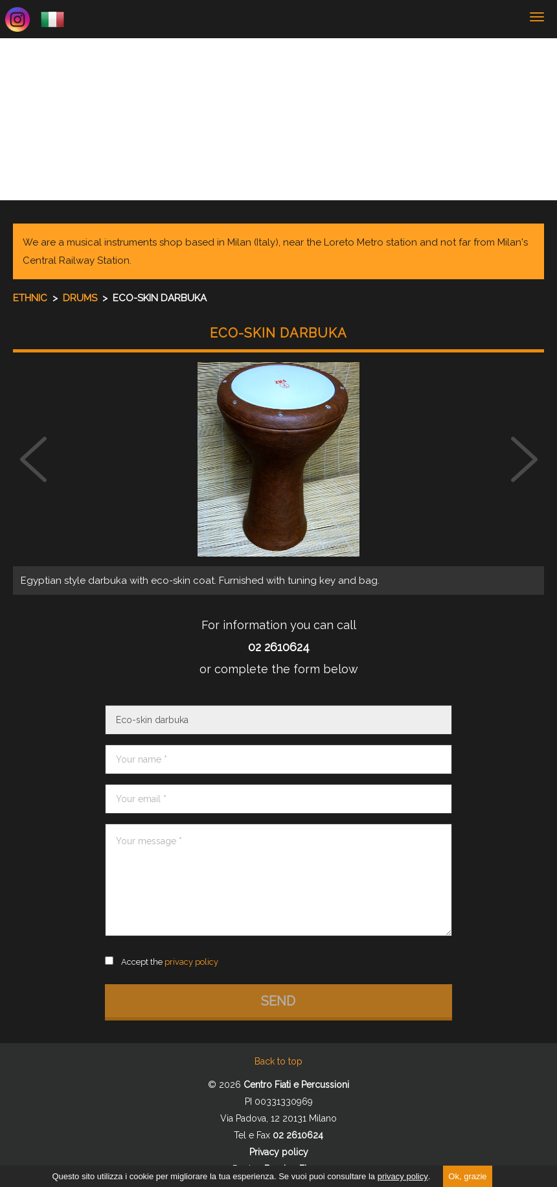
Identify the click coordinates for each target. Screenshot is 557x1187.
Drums (81, 298)
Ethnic (31, 298)
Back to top (278, 1061)
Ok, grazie (467, 1176)
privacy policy (403, 1176)
